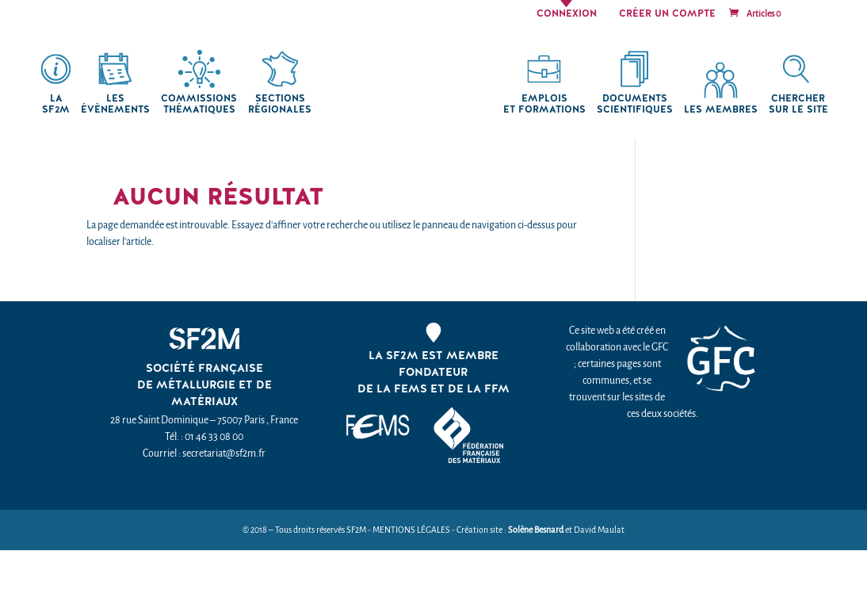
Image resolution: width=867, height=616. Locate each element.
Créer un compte (667, 14)
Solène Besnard (535, 530)
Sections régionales (279, 104)
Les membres (721, 110)
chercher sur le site (798, 104)
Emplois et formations (544, 104)
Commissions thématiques (199, 104)
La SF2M (56, 104)
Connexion (567, 14)
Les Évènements (115, 104)
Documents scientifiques (635, 104)
